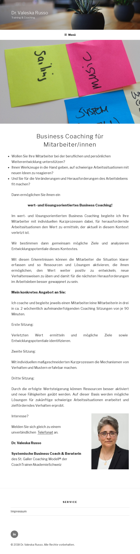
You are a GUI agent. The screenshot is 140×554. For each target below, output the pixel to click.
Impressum (19, 511)
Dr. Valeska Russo (29, 12)
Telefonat (45, 432)
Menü (70, 34)
